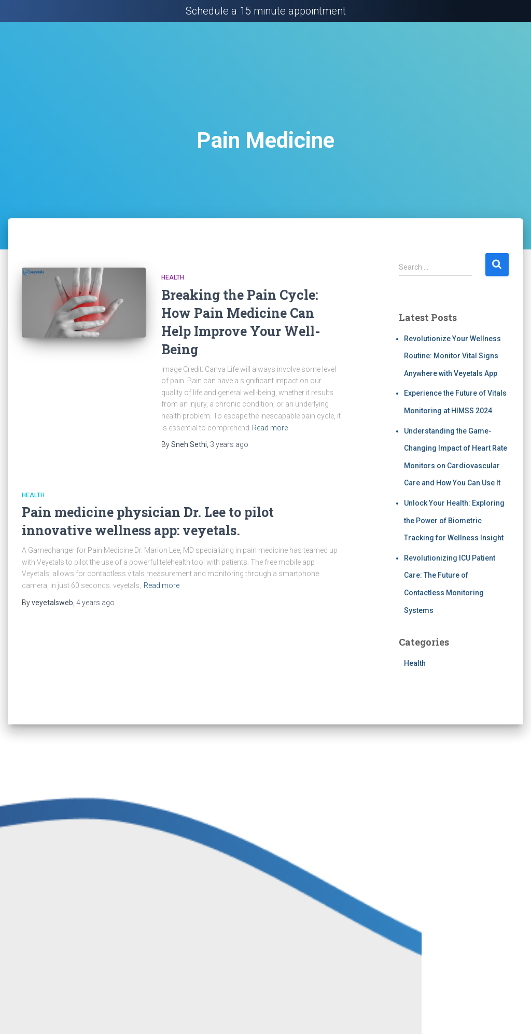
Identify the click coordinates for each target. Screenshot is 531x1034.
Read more (270, 428)
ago (229, 444)
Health (172, 277)
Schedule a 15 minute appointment (266, 11)
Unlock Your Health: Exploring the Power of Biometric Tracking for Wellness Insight (454, 520)
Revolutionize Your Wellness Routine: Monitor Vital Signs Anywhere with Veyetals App (452, 356)
